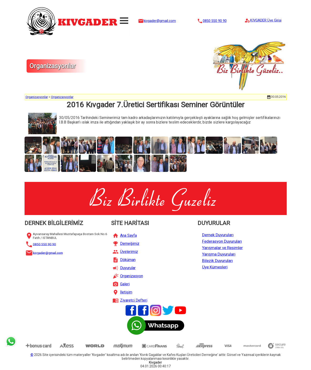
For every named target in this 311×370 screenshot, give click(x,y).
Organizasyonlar (36, 97)
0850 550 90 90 (215, 21)
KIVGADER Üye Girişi (265, 20)
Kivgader (155, 362)
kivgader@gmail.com (160, 21)
